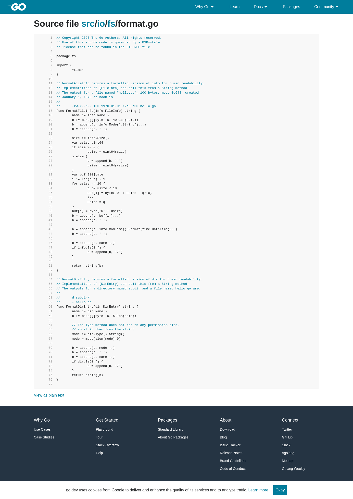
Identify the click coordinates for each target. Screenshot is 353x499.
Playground (104, 429)
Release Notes (231, 453)
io (101, 24)
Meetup (287, 461)
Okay (280, 490)
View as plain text (49, 395)
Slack (286, 445)
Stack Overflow (107, 445)
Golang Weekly (293, 469)
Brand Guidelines (233, 461)
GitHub (287, 437)
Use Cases (42, 429)
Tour (99, 437)
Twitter (287, 429)
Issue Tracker (230, 445)
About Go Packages (173, 437)
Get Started (107, 420)
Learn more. (258, 490)
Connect (290, 420)
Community (327, 7)
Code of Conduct (233, 469)
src (88, 24)
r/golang (288, 453)
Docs (261, 7)
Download (227, 429)
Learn (234, 7)
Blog (223, 437)
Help (99, 453)
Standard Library (170, 429)
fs (111, 24)
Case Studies (44, 437)
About (225, 420)
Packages (291, 7)
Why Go (205, 7)
